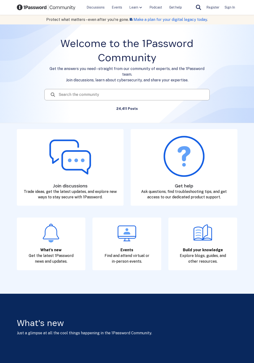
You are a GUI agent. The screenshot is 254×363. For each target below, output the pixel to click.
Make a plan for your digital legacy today (170, 19)
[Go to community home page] (46, 7)
